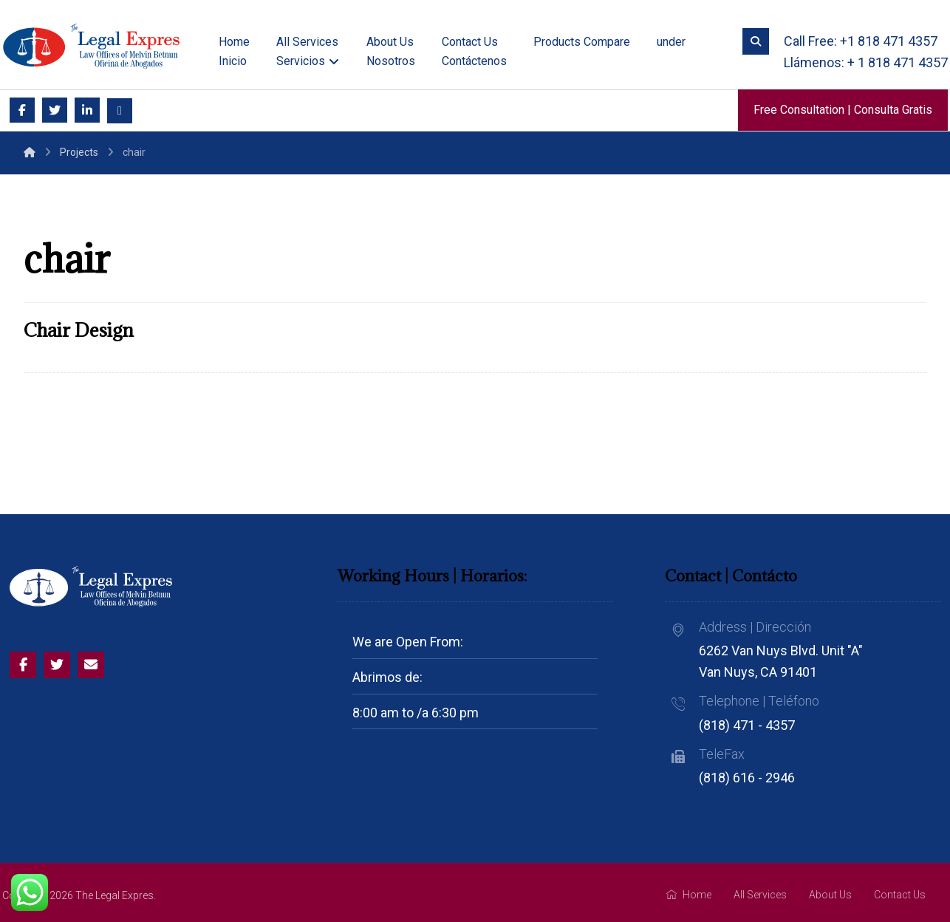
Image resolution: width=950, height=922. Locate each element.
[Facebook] (22, 110)
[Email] (119, 110)
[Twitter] (54, 110)
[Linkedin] (87, 110)
